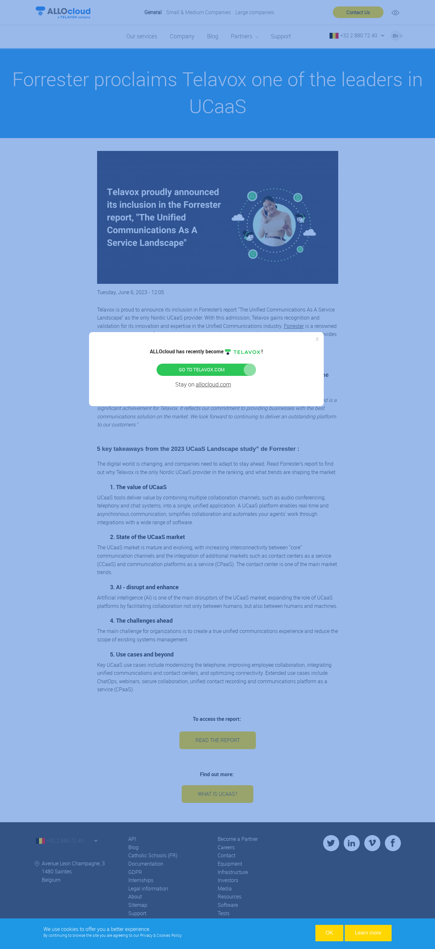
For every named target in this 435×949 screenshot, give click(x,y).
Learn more (368, 932)
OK (329, 932)
